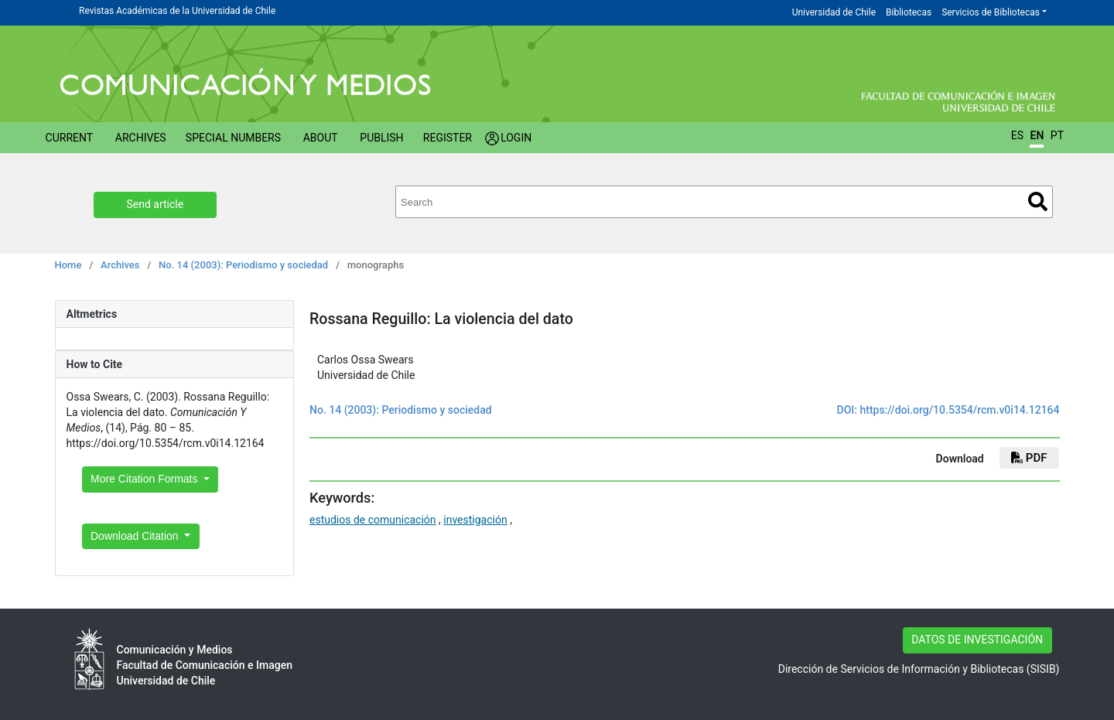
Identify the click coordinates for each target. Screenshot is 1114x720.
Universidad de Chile (834, 12)
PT (1057, 135)
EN (1037, 135)
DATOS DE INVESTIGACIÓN (977, 639)
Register (447, 137)
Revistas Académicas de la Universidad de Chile (177, 10)
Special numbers (233, 137)
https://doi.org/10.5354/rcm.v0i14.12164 (959, 410)
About (320, 137)
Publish (381, 137)
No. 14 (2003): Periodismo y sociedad (243, 265)
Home (68, 265)
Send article (155, 204)
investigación (475, 520)
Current (70, 137)
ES (1017, 135)
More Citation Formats (145, 479)
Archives (140, 137)
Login (516, 137)
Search (1037, 201)
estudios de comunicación (372, 520)
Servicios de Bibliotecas (990, 12)
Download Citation (136, 536)
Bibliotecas (908, 12)
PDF (1029, 458)
